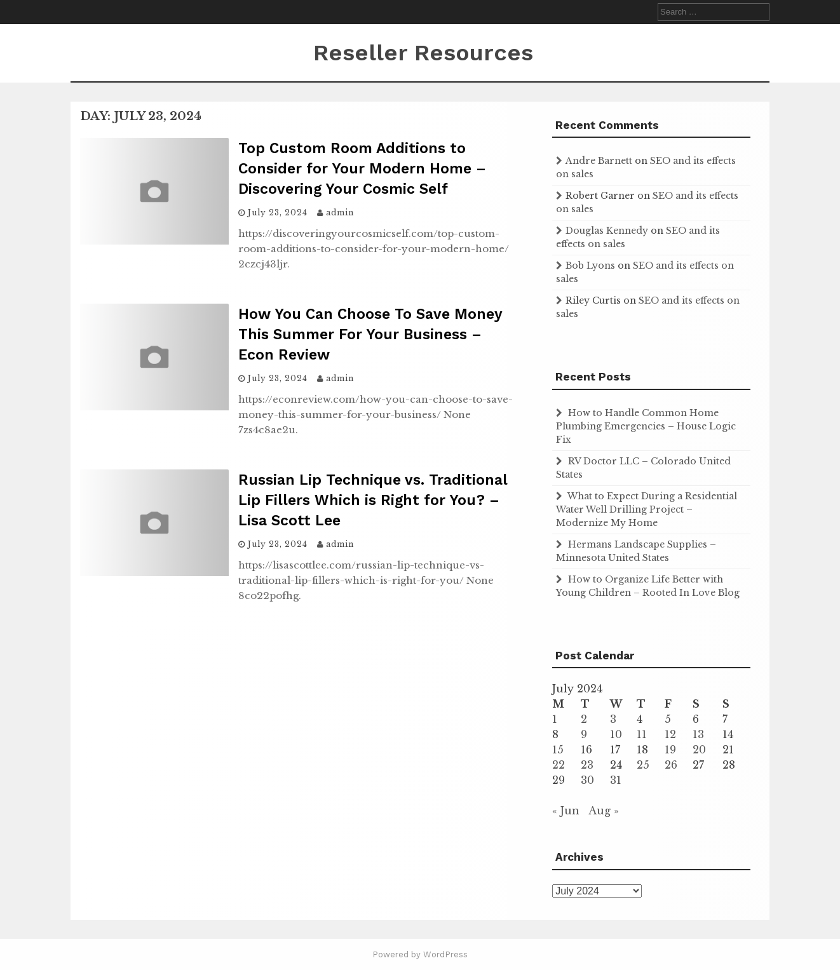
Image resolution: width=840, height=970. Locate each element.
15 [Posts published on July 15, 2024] (558, 749)
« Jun (565, 810)
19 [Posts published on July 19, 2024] (670, 749)
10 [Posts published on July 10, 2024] (616, 734)
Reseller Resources (423, 52)
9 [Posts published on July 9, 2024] (584, 734)
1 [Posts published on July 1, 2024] (554, 719)
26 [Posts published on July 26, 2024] (671, 764)
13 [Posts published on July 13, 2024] (698, 734)
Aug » (603, 810)
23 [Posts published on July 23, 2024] (587, 764)
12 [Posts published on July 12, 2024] (670, 734)
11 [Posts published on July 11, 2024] (642, 734)
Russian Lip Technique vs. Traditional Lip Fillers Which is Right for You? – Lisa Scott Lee (373, 500)
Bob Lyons (590, 265)
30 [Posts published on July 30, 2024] (587, 780)
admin (340, 212)
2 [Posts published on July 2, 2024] (584, 719)
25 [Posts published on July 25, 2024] (643, 764)
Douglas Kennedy (607, 230)
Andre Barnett (599, 160)
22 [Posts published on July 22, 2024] (558, 764)
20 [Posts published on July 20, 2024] (699, 749)
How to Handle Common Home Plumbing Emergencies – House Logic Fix (646, 426)
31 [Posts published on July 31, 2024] (615, 780)
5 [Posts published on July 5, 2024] (668, 719)
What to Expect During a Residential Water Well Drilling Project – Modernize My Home (646, 509)
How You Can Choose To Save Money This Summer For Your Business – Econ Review (370, 334)
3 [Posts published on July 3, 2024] (613, 719)
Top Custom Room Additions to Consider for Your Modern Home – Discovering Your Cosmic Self (362, 169)
